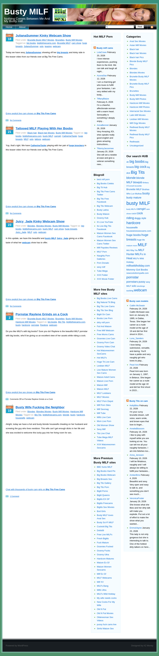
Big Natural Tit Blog (106, 302)
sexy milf (101, 267)
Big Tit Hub (102, 187)
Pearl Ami (134, 365)
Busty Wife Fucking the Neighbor (40, 407)
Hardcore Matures (105, 558)
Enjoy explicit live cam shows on (31, 113)
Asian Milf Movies (138, 45)
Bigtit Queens (103, 495)
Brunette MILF (63, 43)
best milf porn (103, 179)
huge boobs (133, 235)
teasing (48, 46)
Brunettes (60, 40)
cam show (76, 43)
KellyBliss (134, 405)
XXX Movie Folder (105, 279)
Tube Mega (102, 271)
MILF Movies (103, 397)
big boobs (31, 43)
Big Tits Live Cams (106, 306)
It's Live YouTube (105, 222)
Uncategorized (136, 145)
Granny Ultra (103, 554)
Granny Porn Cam (105, 342)
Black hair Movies (46, 133)
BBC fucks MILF (104, 467)
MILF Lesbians (104, 393)
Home (9, 27)
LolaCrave (102, 52)
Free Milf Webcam (105, 330)
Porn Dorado (103, 263)
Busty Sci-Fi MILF (105, 522)
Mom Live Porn (104, 421)
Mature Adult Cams (106, 377)
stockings (141, 286)
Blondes (31, 226)
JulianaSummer (31, 46)
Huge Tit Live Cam (105, 362)
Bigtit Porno (102, 491)
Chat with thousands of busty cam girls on (35, 489)
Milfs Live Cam (104, 417)
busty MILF (48, 136)
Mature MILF (103, 389)
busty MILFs (131, 209)
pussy (142, 281)
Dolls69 (100, 530)
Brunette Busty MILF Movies (40, 40)
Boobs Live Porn (104, 318)
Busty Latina (103, 210)
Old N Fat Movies (105, 613)
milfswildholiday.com (138, 265)
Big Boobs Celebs (105, 183)
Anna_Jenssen (137, 455)
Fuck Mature (103, 542)
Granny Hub (102, 218)
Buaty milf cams (105, 48)
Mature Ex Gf (103, 562)
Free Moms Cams (105, 334)
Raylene (44, 325)
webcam (57, 46)
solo (42, 46)
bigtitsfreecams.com (46, 43)
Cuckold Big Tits (104, 526)
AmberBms (135, 475)
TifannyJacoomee (105, 148)
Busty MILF (26, 11)
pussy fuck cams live (106, 624)
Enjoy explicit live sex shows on (30, 392)
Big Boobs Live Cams (107, 298)
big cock (140, 166)
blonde (66, 415)
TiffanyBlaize (103, 98)
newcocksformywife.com (137, 273)
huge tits (141, 240)
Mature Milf (102, 385)
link (156, 605)
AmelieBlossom (137, 428)
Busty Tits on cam (138, 401)
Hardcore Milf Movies (26, 322)
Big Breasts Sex (104, 479)
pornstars (132, 281)
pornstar (35, 325)
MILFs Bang (102, 586)
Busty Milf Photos (138, 99)
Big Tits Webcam (105, 206)
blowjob (137, 182)
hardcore (26, 325)
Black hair (32, 133)
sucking (129, 291)
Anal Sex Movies (138, 41)
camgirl (57, 136)
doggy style (140, 218)
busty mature (133, 197)
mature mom (131, 245)
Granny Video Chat (106, 346)
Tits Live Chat (103, 433)
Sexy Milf (101, 429)
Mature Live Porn (105, 381)
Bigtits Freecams (105, 503)
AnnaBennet (103, 125)
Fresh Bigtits (103, 538)
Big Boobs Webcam (106, 475)
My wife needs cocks (107, 598)
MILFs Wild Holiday (106, 594)
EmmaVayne (136, 528)
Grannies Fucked (105, 546)
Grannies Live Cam (106, 338)
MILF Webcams (104, 578)
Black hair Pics (137, 57)
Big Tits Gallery (104, 483)
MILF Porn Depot (105, 401)
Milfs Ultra (101, 590)
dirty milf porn (103, 322)
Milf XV (100, 582)
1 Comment (14, 496)
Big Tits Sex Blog (105, 310)
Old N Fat (101, 609)
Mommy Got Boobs (137, 269)
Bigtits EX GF (103, 499)
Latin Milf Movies (138, 115)
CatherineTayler (69, 136)
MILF (26, 139)
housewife (20, 418)
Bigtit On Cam (103, 314)
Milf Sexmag (103, 409)
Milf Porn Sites (104, 405)
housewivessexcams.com (138, 231)
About (22, 27)
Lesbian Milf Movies (139, 119)
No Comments (15, 120)
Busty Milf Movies (74, 40)
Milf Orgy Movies (138, 123)
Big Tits (61, 322)
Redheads (134, 141)
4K (127, 162)
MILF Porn (102, 251)
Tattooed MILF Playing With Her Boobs (44, 128)
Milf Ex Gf (101, 574)
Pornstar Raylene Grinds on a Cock (42, 314)
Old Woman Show (105, 425)
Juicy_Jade (21, 232)
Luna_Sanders (137, 338)
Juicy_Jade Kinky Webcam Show (40, 221)
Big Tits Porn (103, 487)
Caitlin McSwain (137, 305)
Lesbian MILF (103, 365)
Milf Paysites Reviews (107, 247)
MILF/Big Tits (132, 250)
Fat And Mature (104, 326)
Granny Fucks (103, 550)
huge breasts (71, 229)
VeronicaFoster (137, 498)
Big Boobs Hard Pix (106, 471)
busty (18, 325)
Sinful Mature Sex (105, 628)
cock (133, 213)
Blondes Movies (43, 226)
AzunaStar (102, 75)
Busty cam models (138, 301)
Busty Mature (103, 214)
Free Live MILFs (104, 534)
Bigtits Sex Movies (105, 507)
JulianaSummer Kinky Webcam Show (43, 35)
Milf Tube (101, 413)
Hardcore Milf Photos (139, 107)
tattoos (38, 139)
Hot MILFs (102, 357)
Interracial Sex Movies (140, 111)
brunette (138, 186)
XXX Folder (102, 275)
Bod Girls (101, 511)
